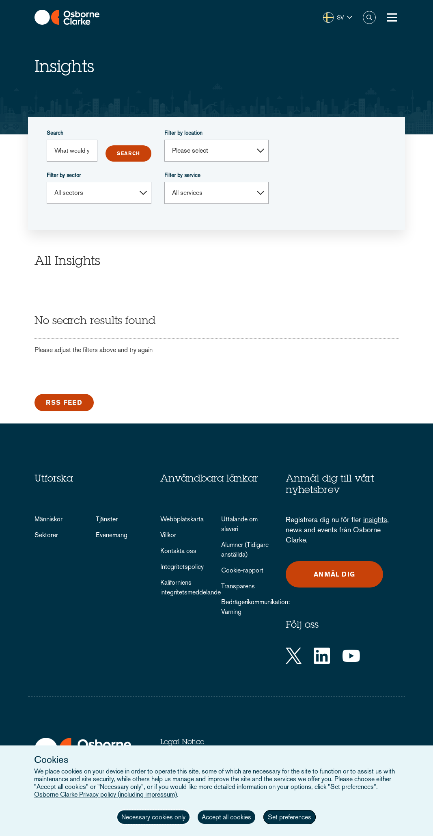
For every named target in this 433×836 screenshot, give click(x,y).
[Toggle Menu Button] (392, 17)
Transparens (238, 586)
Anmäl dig (334, 574)
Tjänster (107, 519)
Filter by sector (64, 175)
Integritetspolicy (182, 566)
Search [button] (369, 17)
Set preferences (289, 817)
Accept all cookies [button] (226, 817)
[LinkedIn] (322, 656)
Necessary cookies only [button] (153, 817)
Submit (128, 153)
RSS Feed (64, 402)
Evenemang (111, 535)
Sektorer (46, 535)
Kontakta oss (178, 551)
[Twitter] (294, 656)
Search (55, 133)
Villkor (168, 535)
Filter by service (182, 175)
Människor (48, 519)
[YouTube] (351, 656)
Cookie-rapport (242, 570)
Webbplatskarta (182, 519)
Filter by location (183, 133)
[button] (337, 17)
